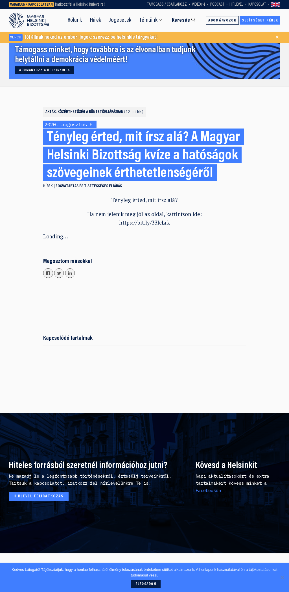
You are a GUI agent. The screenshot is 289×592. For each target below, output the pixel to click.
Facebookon (208, 490)
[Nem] (282, 577)
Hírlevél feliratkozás (39, 496)
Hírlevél (236, 4)
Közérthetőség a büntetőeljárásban (101, 112)
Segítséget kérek (260, 21)
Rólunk (75, 20)
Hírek (95, 20)
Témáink (148, 20)
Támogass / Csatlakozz (167, 4)
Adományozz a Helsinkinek (44, 70)
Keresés (181, 20)
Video (196, 4)
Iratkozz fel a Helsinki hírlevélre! (80, 4)
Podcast (217, 4)
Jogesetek (120, 20)
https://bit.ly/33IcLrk (144, 222)
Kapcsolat (257, 4)
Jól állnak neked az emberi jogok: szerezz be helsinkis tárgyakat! (83, 37)
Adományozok (222, 21)
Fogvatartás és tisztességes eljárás (89, 186)
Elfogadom (145, 584)
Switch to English (276, 4)
